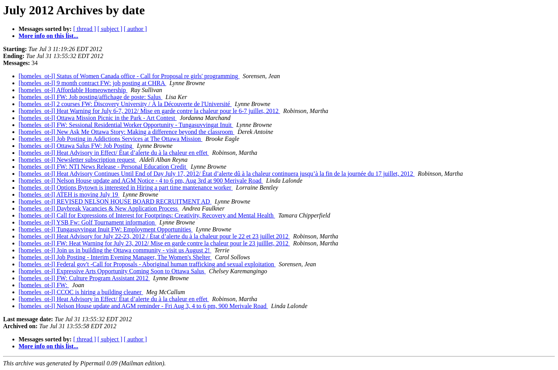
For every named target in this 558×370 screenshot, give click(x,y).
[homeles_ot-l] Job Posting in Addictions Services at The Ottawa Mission (110, 138)
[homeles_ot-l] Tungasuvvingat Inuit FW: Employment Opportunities (106, 229)
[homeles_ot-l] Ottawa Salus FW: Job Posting (76, 145)
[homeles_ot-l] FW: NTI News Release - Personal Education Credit (103, 166)
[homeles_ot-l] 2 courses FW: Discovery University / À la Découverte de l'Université (125, 104)
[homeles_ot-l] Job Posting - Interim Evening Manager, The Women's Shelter (115, 257)
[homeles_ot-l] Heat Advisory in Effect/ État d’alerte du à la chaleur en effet (114, 152)
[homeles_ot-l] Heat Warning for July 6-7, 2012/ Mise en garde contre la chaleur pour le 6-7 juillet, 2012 (149, 111)
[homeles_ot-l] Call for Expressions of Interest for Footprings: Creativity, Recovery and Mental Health (147, 215)
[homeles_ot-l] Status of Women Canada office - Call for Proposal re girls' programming (129, 76)
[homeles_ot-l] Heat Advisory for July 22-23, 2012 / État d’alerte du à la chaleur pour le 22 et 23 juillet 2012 (154, 236)
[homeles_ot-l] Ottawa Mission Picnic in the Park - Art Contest (98, 118)
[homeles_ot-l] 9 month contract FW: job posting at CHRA (92, 83)
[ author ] (135, 29)
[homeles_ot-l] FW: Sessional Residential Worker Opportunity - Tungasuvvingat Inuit (126, 125)
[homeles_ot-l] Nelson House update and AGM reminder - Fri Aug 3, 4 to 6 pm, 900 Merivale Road (143, 306)
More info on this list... (48, 36)
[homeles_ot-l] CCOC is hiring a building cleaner (81, 292)
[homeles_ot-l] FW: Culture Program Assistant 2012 (84, 278)
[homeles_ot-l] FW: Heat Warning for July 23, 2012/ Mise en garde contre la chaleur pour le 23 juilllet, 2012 (154, 243)
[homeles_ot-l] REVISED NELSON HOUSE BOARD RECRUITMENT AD (115, 201)
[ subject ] (110, 29)
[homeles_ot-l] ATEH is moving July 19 (69, 194)
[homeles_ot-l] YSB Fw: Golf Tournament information (87, 222)
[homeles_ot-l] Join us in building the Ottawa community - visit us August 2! (115, 250)
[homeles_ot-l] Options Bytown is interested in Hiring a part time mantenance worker (126, 187)
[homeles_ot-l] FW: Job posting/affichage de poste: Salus (90, 97)
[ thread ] (84, 29)
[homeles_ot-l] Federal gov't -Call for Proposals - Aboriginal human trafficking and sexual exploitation (147, 264)
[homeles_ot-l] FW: (44, 285)
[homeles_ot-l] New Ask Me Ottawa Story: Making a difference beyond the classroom (126, 131)
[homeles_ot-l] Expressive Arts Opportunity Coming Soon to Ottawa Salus (112, 271)
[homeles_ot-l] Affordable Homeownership (73, 90)
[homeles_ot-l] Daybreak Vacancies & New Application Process (99, 208)
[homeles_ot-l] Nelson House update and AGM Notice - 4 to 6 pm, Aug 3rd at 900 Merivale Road (141, 180)
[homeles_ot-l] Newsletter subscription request (77, 159)
